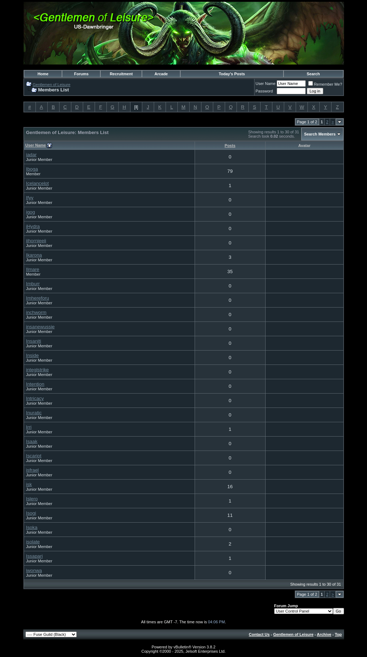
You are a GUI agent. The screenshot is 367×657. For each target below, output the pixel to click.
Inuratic (34, 412)
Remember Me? (325, 84)
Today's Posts (232, 74)
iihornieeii (36, 240)
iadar (31, 154)
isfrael (32, 470)
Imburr (33, 283)
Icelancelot (37, 183)
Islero (32, 498)
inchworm (36, 312)
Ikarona (34, 255)
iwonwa (34, 570)
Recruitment (121, 74)
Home (43, 74)
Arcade (161, 74)
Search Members (319, 134)
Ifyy (30, 197)
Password (264, 91)
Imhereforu (37, 298)
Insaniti (33, 341)
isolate (33, 541)
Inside (32, 355)
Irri (29, 427)
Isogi (31, 513)
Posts (230, 145)
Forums (81, 74)
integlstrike (37, 369)
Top (338, 634)
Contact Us (259, 634)
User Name (266, 83)
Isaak (32, 441)
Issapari (34, 556)
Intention (35, 384)
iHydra (33, 226)
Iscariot (34, 455)
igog (30, 212)
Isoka (32, 527)
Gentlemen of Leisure (51, 84)
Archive (324, 634)
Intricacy (35, 398)
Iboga (32, 169)
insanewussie (40, 326)
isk (29, 484)
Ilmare (32, 269)
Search (313, 74)
